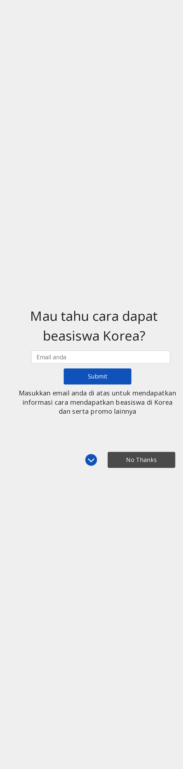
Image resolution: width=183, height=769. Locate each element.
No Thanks (141, 460)
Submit (97, 376)
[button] (94, 326)
